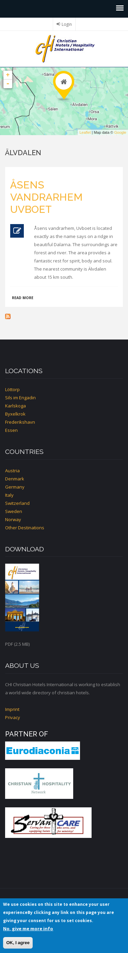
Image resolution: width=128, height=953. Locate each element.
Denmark (14, 479)
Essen (11, 430)
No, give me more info (28, 928)
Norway (13, 519)
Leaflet (85, 132)
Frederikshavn (20, 422)
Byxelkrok (15, 414)
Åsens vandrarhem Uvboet (46, 197)
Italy (9, 495)
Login (67, 24)
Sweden (13, 511)
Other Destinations (24, 528)
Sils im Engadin (20, 398)
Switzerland (17, 503)
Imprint (12, 709)
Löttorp (12, 389)
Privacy (12, 717)
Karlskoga (15, 406)
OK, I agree (18, 942)
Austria (12, 471)
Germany (15, 487)
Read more (22, 297)
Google (120, 132)
